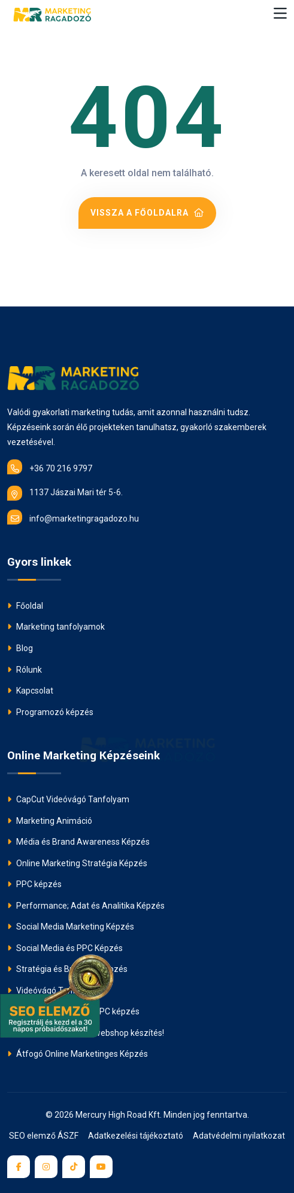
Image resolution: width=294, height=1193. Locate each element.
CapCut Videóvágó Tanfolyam (68, 799)
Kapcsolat (30, 690)
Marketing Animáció (49, 821)
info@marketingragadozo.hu (73, 517)
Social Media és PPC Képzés (65, 948)
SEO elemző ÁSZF (43, 1135)
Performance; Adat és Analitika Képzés (86, 905)
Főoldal (25, 606)
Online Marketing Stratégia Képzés (77, 863)
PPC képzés (34, 884)
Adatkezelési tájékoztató (135, 1135)
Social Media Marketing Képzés (70, 926)
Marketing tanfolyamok (56, 626)
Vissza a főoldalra (147, 212)
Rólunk (24, 669)
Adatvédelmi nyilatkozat (239, 1135)
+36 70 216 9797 (49, 466)
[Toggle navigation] (280, 14)
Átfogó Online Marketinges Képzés (77, 1054)
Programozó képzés (50, 712)
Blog (20, 648)
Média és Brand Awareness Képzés (78, 842)
